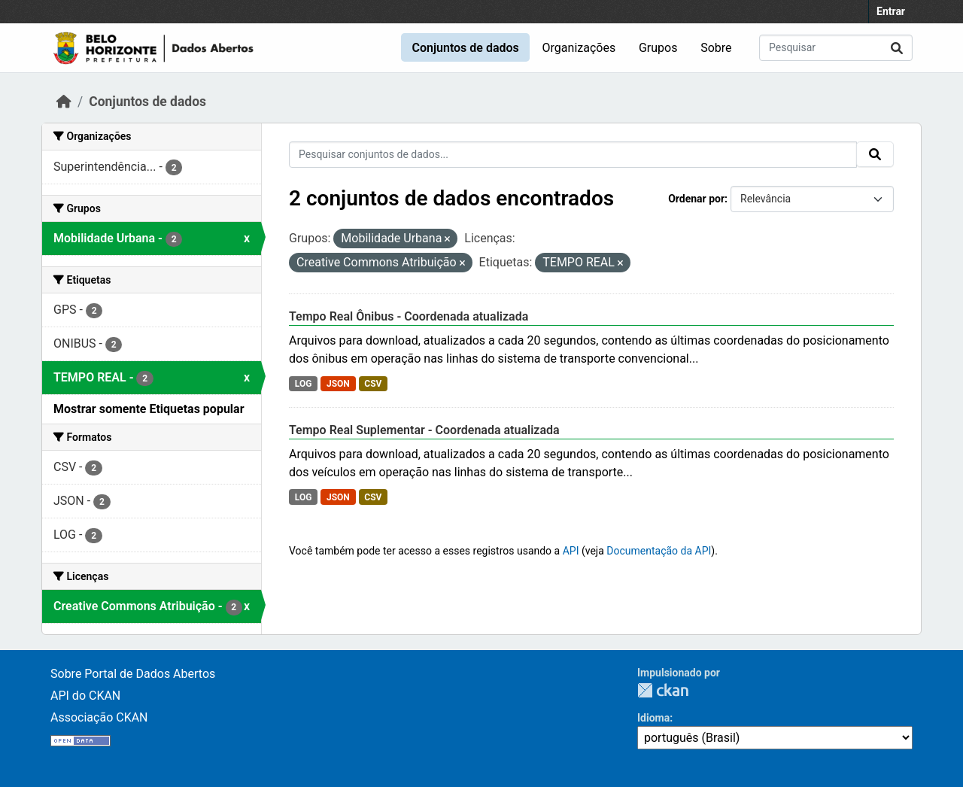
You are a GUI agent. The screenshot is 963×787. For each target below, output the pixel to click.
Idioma (653, 718)
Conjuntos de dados (465, 48)
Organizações (579, 48)
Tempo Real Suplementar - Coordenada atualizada (424, 430)
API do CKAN (85, 695)
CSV (372, 383)
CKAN (662, 690)
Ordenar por (696, 199)
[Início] (63, 101)
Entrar (890, 11)
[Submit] (897, 48)
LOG (303, 383)
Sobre (715, 48)
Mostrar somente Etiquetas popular (149, 409)
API (571, 551)
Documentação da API (658, 551)
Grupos (658, 48)
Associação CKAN (99, 717)
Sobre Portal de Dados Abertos (132, 674)
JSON (338, 383)
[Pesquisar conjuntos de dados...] (836, 48)
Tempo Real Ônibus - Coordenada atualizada (408, 316)
